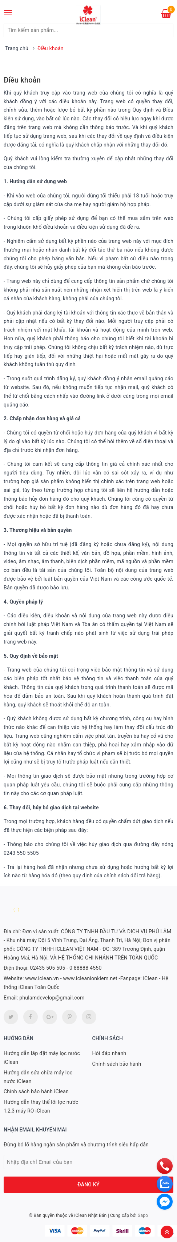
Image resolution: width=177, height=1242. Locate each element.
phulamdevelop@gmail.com (51, 998)
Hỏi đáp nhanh (109, 1053)
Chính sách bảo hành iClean (36, 1091)
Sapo (143, 1215)
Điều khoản (22, 80)
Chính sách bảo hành (116, 1064)
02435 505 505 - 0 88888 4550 (66, 968)
